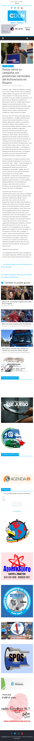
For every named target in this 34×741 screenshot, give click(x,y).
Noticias (11, 66)
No (4, 500)
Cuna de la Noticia (17, 85)
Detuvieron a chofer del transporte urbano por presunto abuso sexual (15, 349)
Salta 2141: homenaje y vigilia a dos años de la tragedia (17, 303)
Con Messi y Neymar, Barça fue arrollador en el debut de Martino (16, 276)
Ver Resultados (17, 511)
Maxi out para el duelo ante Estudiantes (16, 324)
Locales (5, 66)
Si (3, 497)
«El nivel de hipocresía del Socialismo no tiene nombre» (17, 265)
